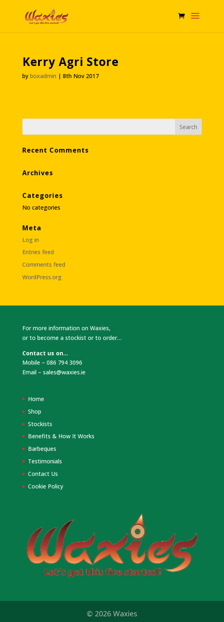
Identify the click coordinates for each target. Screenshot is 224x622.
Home (36, 399)
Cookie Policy (45, 486)
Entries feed (38, 252)
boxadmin (43, 76)
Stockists (40, 424)
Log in (30, 240)
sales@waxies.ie (64, 372)
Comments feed (43, 264)
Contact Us (43, 474)
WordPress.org (42, 277)
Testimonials (45, 461)
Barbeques (42, 448)
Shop (34, 411)
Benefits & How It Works (61, 436)
